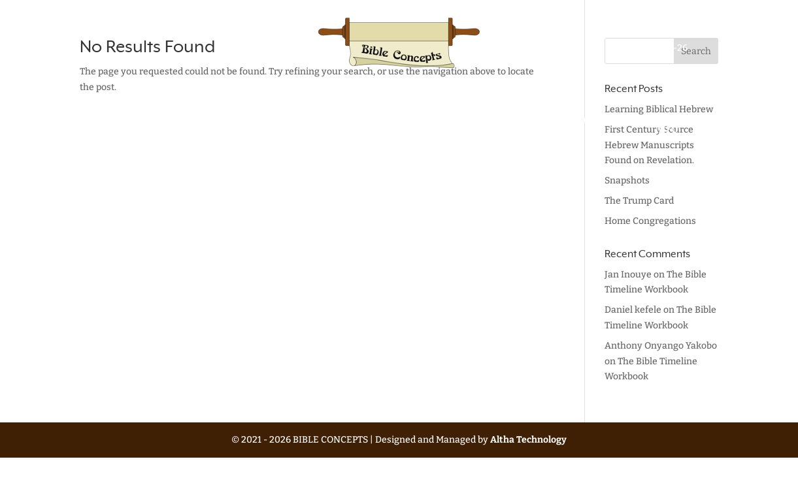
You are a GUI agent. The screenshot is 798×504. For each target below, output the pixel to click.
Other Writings (235, 125)
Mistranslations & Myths (334, 125)
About (599, 121)
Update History (668, 32)
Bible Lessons (174, 125)
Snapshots (627, 180)
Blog (408, 121)
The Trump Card (639, 200)
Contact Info (667, 125)
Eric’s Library (455, 125)
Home (123, 121)
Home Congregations (650, 221)
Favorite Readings (529, 125)
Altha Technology (528, 439)
